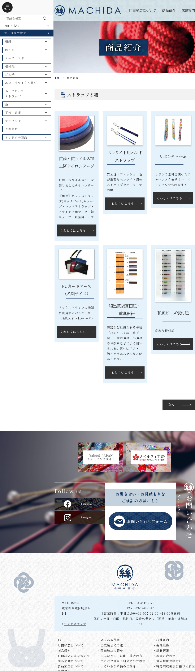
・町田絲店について (69, 645)
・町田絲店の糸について (72, 656)
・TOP (60, 640)
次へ (171, 404)
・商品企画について (69, 661)
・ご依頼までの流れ (111, 645)
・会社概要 (161, 645)
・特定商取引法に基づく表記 (174, 666)
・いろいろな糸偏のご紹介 (116, 666)
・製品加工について (69, 666)
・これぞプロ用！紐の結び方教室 (121, 661)
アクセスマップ (75, 624)
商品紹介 (169, 10)
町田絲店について (142, 10)
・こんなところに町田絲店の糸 (120, 656)
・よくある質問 (108, 640)
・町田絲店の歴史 (110, 650)
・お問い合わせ (164, 656)
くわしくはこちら (73, 230)
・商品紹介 (63, 650)
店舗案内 (188, 10)
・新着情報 (161, 650)
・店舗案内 (161, 640)
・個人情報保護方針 (167, 661)
